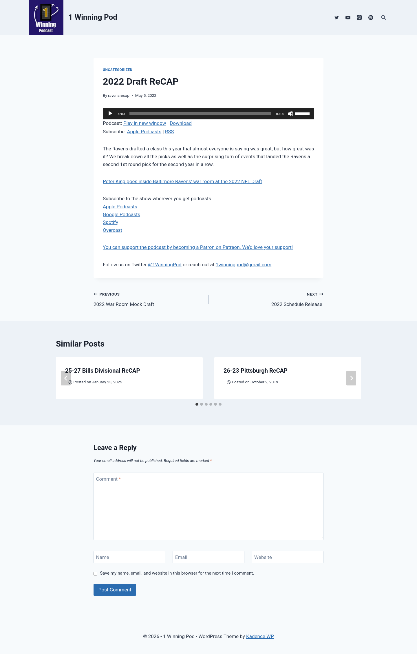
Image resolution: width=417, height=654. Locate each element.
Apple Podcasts (144, 131)
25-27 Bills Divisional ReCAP (102, 370)
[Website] (287, 557)
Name (102, 557)
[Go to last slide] (66, 378)
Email (181, 557)
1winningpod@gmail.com (243, 264)
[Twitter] (337, 17)
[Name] (129, 557)
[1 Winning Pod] (73, 17)
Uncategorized (117, 70)
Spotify (110, 222)
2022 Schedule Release (268, 298)
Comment (108, 479)
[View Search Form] (383, 17)
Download (181, 123)
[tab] (196, 404)
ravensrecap (118, 95)
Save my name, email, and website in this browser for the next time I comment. (177, 573)
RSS (169, 131)
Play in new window (144, 123)
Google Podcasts (121, 214)
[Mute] (290, 113)
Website (263, 557)
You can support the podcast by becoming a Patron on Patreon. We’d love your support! (198, 247)
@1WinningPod (165, 264)
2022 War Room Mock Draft (149, 298)
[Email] (208, 557)
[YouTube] (348, 17)
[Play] (110, 113)
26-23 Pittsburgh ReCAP (256, 370)
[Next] (351, 378)
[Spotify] (371, 17)
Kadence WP (260, 636)
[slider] (200, 113)
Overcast (112, 230)
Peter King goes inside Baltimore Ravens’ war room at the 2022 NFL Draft (182, 181)
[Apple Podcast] (359, 17)
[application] (208, 113)
